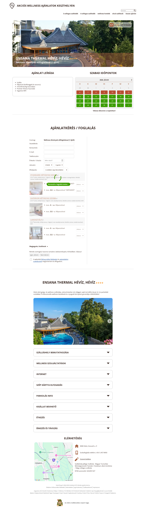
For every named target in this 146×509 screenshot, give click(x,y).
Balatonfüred (39, 493)
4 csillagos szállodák (87, 14)
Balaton (32, 493)
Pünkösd (76, 491)
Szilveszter (82, 491)
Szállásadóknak (87, 487)
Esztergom (56, 493)
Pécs (88, 493)
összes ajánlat (131, 14)
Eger (51, 493)
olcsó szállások (117, 14)
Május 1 (56, 491)
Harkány (79, 493)
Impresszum (96, 487)
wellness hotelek (104, 14)
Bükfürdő (46, 493)
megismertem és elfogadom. (52, 261)
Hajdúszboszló (72, 493)
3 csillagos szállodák (70, 14)
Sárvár (92, 493)
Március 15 (62, 491)
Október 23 (69, 491)
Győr (61, 493)
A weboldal (37, 259)
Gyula (65, 493)
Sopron (102, 493)
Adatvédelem (69, 487)
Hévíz (84, 493)
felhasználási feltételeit (49, 259)
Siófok (97, 493)
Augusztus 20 (37, 491)
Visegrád (107, 493)
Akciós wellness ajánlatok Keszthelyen (46, 5)
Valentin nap (89, 491)
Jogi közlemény (78, 487)
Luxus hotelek (108, 491)
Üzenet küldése (85, 459)
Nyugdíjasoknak (98, 491)
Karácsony (50, 491)
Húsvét (44, 491)
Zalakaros (113, 493)
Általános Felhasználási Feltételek (55, 487)
